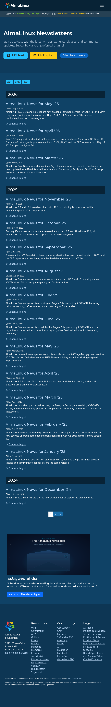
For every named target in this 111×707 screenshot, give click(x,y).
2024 (26, 81)
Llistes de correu (40, 659)
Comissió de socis (92, 659)
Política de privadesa (94, 630)
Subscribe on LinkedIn (74, 55)
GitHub (35, 637)
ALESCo (35, 634)
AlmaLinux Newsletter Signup (25, 594)
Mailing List (44, 55)
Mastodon (62, 649)
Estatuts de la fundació (90, 648)
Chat (59, 630)
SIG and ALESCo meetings (65, 639)
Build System (38, 668)
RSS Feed (15, 55)
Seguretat (36, 672)
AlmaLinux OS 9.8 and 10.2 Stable (71, 13)
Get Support (63, 627)
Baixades (36, 646)
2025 (17, 81)
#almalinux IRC (65, 659)
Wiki (33, 627)
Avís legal (88, 627)
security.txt (37, 656)
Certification (37, 630)
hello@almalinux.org (16, 652)
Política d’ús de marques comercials (94, 642)
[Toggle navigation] (102, 5)
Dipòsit (35, 643)
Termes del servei (92, 634)
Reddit (60, 643)
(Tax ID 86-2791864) (74, 678)
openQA (35, 665)
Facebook (62, 653)
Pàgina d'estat (38, 662)
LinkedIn (62, 656)
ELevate (35, 653)
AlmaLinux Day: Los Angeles (29, 13)
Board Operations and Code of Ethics (93, 654)
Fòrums (61, 634)
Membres (36, 649)
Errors (34, 640)
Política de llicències (94, 637)
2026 (9, 81)
